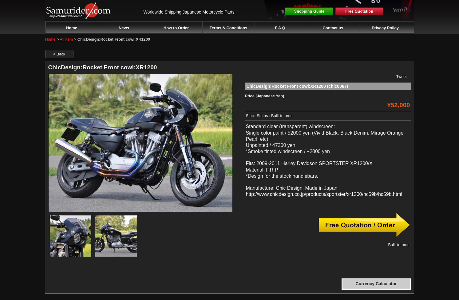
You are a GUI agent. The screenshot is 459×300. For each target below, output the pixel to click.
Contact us (332, 28)
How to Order (176, 28)
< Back (59, 54)
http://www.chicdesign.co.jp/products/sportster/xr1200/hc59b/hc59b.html (324, 194)
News (124, 28)
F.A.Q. (281, 28)
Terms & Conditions (228, 28)
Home (71, 28)
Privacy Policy (385, 28)
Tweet (401, 76)
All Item (66, 39)
